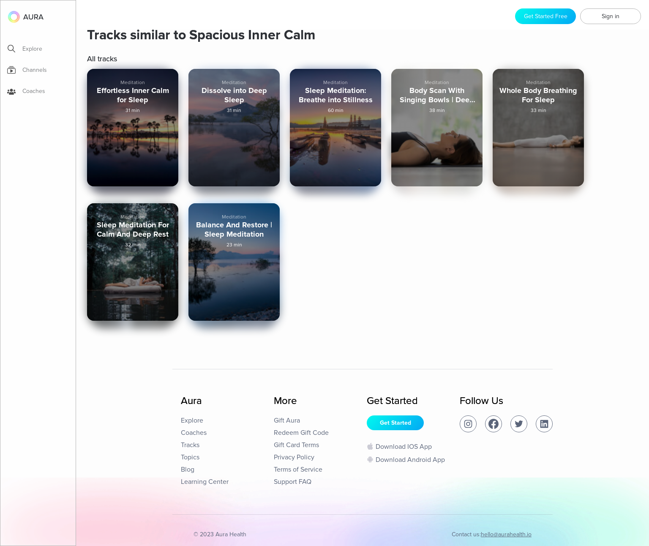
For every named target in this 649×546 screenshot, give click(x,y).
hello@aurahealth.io (506, 534)
